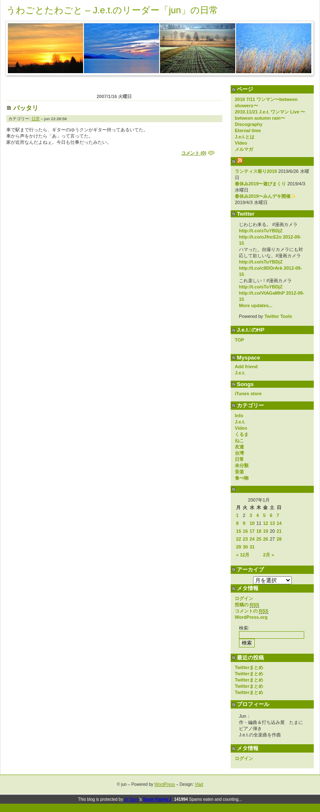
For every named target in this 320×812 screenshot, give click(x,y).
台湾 (239, 452)
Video (241, 142)
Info (239, 415)
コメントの (251, 611)
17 (252, 531)
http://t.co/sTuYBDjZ (261, 230)
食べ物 (242, 477)
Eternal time (248, 130)
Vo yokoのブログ (265, 161)
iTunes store (248, 393)
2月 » (268, 554)
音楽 (239, 471)
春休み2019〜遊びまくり (260, 183)
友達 (239, 446)
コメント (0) (194, 152)
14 (279, 523)
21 (279, 531)
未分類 (242, 465)
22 (238, 538)
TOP (239, 339)
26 (265, 538)
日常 (239, 459)
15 (238, 531)
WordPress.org (251, 617)
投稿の (247, 605)
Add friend (246, 366)
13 (272, 523)
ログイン (244, 598)
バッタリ (25, 107)
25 (258, 538)
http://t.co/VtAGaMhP (262, 292)
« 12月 (242, 554)
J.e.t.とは (244, 136)
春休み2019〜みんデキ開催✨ (265, 196)
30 (245, 546)
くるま (242, 434)
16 (245, 531)
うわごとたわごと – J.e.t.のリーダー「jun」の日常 (112, 10)
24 (252, 538)
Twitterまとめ (249, 667)
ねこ (239, 440)
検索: (244, 627)
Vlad (199, 784)
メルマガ (244, 149)
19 (265, 531)
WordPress (165, 784)
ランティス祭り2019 (256, 171)
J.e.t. (240, 372)
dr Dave (131, 799)
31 (252, 546)
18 (258, 531)
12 (265, 523)
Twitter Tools (278, 316)
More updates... (256, 305)
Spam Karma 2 (157, 799)
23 (245, 538)
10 (252, 523)
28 (279, 538)
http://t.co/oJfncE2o (260, 236)
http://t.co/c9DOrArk (261, 268)
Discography (249, 124)
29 (238, 546)
